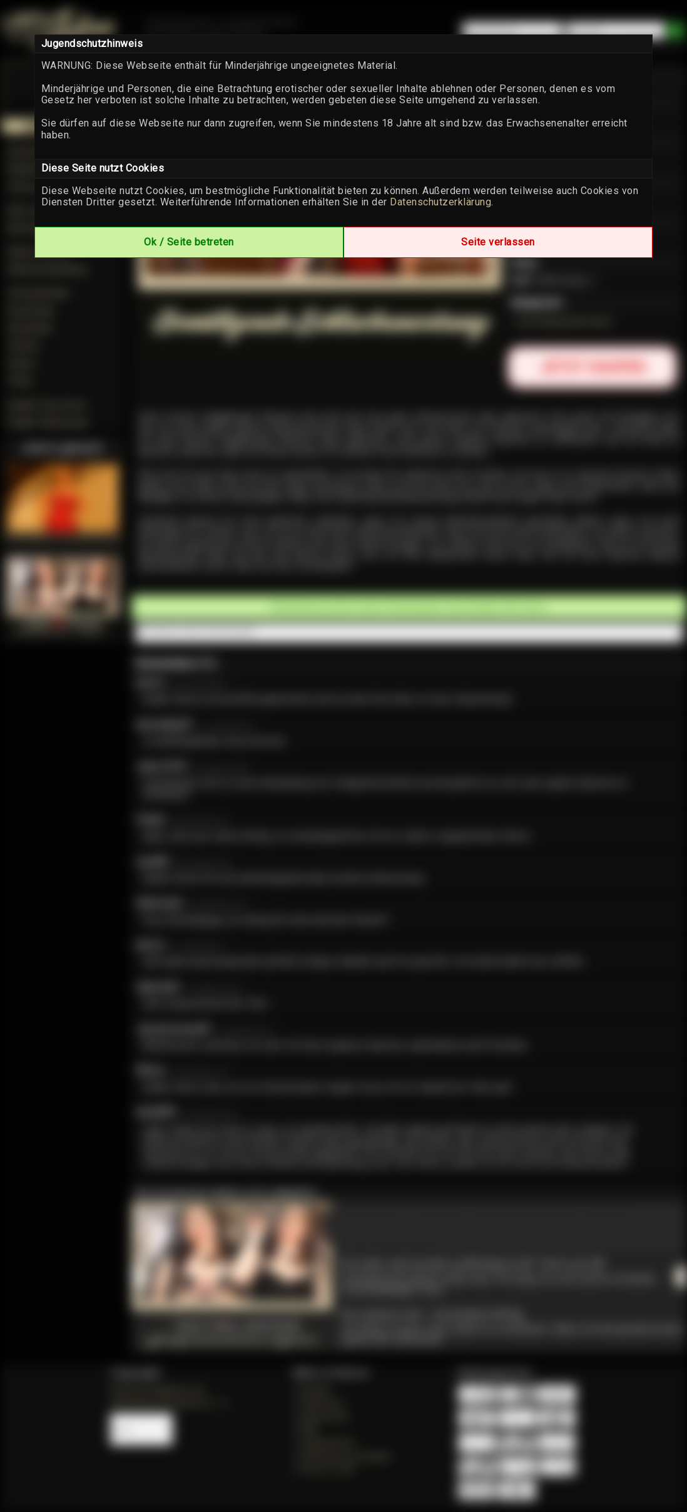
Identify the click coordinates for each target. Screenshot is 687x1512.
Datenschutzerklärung (440, 202)
